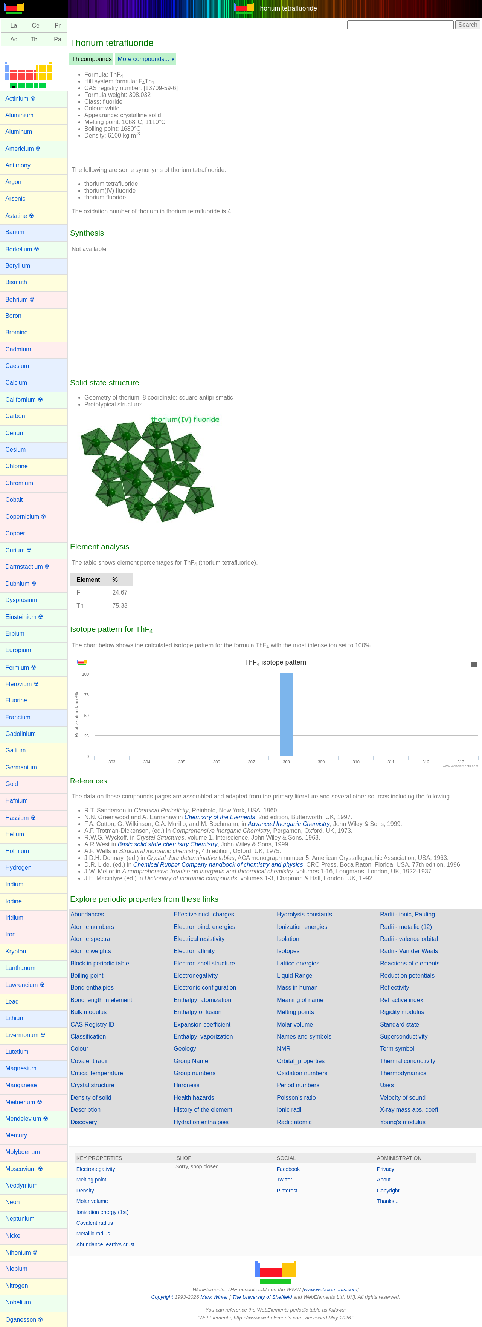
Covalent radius (94, 1223)
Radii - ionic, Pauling (407, 914)
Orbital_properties (301, 1061)
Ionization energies (302, 927)
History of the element (203, 1109)
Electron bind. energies (204, 927)
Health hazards (194, 1097)
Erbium (14, 633)
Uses (387, 1085)
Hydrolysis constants (304, 914)
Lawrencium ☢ (25, 985)
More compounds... (143, 59)
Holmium (17, 851)
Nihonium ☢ (21, 1252)
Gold (11, 784)
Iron (10, 934)
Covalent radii (88, 1061)
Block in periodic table (99, 963)
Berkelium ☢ (22, 249)
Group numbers (194, 1073)
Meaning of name (300, 1000)
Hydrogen (18, 867)
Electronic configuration (205, 987)
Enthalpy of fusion (197, 1012)
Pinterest (287, 1191)
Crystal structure (92, 1085)
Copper (15, 533)
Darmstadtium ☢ (27, 567)
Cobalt (14, 499)
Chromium (19, 483)
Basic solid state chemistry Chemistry (168, 844)
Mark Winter (214, 1297)
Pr (58, 26)
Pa (57, 39)
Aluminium (19, 115)
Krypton (15, 951)
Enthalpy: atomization (202, 1000)
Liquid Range (294, 975)
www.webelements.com (330, 1289)
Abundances (87, 914)
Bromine (16, 332)
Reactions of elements (409, 963)
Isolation (288, 939)
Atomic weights (90, 951)
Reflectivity (394, 987)
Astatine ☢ (19, 216)
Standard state (399, 1024)
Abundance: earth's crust (105, 1244)
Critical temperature (96, 1073)
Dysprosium (21, 600)
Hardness (186, 1085)
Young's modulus (403, 1122)
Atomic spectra (90, 939)
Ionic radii (289, 1109)
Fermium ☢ (20, 667)
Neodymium (21, 1185)
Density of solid (90, 1097)
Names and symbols (304, 1036)
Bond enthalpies (92, 987)
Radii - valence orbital (409, 939)
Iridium (14, 918)
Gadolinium (20, 734)
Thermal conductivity (407, 1061)
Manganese (21, 1085)
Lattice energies (298, 963)
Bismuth (16, 282)
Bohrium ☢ (20, 299)
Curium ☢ (18, 550)
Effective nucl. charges (204, 914)
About (384, 1180)
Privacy (385, 1169)
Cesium (15, 449)
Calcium (16, 382)
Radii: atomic (294, 1122)
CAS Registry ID (92, 1024)
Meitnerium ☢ (23, 1102)
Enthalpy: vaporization (203, 1036)
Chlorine (16, 466)
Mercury (16, 1135)
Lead (12, 1001)
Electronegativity (196, 975)
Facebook (288, 1169)
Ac (13, 39)
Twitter (284, 1180)
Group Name (191, 1061)
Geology (185, 1048)
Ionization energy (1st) (102, 1212)
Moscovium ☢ (24, 1169)
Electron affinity (194, 951)
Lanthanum (20, 968)
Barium (14, 232)
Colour (79, 1048)
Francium (18, 717)
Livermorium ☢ (25, 1035)
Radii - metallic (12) (406, 927)
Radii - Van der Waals (409, 951)
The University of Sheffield (262, 1297)
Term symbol (397, 1048)
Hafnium (16, 800)
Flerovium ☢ (22, 684)
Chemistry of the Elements (220, 817)
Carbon (15, 416)
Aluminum (18, 132)
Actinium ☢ (20, 98)
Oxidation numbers (302, 1073)
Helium (14, 834)
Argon (13, 182)
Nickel (13, 1235)
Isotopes (288, 951)
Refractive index (401, 1000)
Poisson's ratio (296, 1097)
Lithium (15, 1018)
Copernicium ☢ (25, 516)
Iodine (13, 901)
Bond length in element (101, 1000)
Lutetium (16, 1051)
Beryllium (17, 265)
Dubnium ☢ (20, 584)
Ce (36, 26)
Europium (18, 650)
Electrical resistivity (199, 939)
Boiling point (86, 975)
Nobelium (18, 1302)
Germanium (21, 767)
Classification (88, 1036)
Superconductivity (403, 1036)
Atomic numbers (92, 927)
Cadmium (18, 349)
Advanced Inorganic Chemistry (289, 824)
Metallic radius (93, 1233)
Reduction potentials (407, 975)
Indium (14, 884)
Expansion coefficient (202, 1024)
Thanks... (388, 1201)
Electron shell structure (204, 963)
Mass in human (297, 987)
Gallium (15, 750)
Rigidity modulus (402, 1012)
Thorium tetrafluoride (286, 8)
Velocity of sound (403, 1097)
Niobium (16, 1269)
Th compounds (92, 59)
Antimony (18, 165)
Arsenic (15, 198)
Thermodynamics (403, 1073)
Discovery (83, 1122)
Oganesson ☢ (24, 1319)
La (14, 26)
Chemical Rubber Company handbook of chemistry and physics (218, 864)
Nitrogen (16, 1286)
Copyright (388, 1191)
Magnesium (21, 1068)
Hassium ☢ (20, 818)
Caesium (17, 366)
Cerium (15, 433)
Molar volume (295, 1024)
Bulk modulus (88, 1012)
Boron (13, 316)
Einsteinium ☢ (24, 617)
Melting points (295, 1012)
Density (85, 1191)
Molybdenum (22, 1152)
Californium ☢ (24, 400)
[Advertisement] (332, 112)
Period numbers (298, 1085)
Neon (12, 1202)
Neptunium (19, 1218)
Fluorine (16, 700)
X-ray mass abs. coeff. (410, 1109)
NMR (283, 1048)
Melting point (91, 1180)
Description (85, 1109)
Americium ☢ (23, 149)
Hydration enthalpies (201, 1122)
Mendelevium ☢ (26, 1119)
